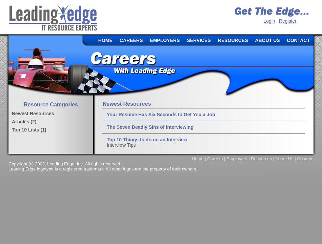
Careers (215, 158)
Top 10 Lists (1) (29, 130)
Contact (304, 158)
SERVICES (199, 40)
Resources (261, 158)
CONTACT (298, 40)
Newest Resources (33, 113)
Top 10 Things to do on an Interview (147, 139)
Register (288, 21)
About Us (284, 158)
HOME (105, 40)
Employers (236, 158)
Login (269, 21)
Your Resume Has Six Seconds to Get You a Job (161, 114)
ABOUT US (267, 40)
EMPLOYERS (165, 40)
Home (198, 158)
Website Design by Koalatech (293, 174)
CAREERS (131, 40)
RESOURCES (233, 40)
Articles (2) (24, 121)
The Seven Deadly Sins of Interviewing (150, 127)
